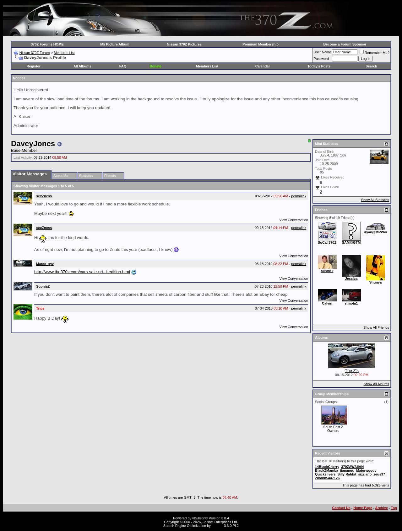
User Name (322, 52)
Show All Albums (376, 384)
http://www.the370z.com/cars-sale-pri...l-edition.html (82, 271)
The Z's (352, 370)
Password (321, 59)
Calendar (262, 66)
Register (34, 66)
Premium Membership (260, 44)
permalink (298, 196)
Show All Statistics (375, 200)
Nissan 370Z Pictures (184, 44)
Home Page (362, 508)
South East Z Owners (333, 429)
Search (371, 66)
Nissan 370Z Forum (34, 53)
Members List (64, 53)
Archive (381, 508)
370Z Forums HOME (47, 44)
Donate (155, 66)
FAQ (123, 66)
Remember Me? (374, 53)
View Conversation (293, 220)
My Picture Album (114, 44)
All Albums (82, 66)
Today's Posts (318, 66)
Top (394, 508)
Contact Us (341, 508)
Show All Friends (376, 327)
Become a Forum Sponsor (345, 44)
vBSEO (217, 526)
